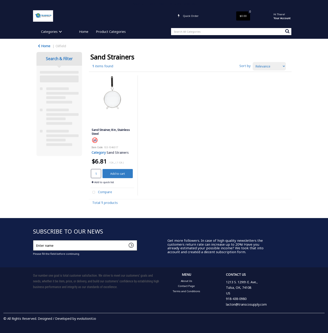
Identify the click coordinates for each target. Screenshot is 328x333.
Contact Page (156, 3)
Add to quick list (103, 182)
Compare (101, 192)
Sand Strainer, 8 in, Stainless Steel (111, 132)
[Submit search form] (287, 31)
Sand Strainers (118, 152)
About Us (138, 3)
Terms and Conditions (182, 3)
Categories (49, 31)
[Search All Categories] (231, 31)
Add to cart (117, 174)
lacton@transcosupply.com (246, 304)
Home (83, 31)
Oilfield (61, 46)
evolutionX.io (86, 318)
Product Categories (111, 31)
